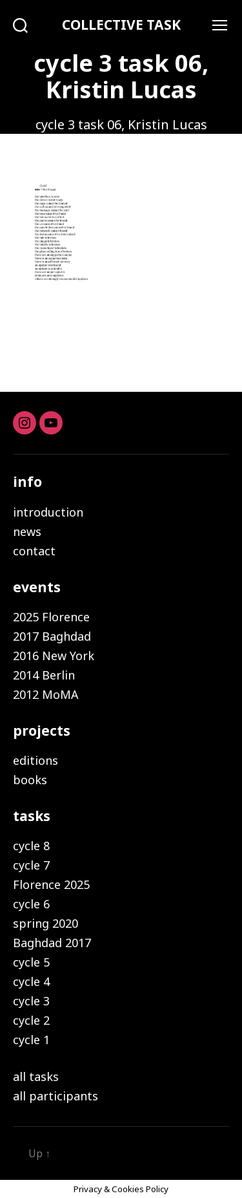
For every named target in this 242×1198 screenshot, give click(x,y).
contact (34, 551)
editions (35, 760)
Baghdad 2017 (52, 942)
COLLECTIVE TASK (121, 25)
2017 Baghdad (52, 636)
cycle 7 (31, 865)
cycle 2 (31, 1020)
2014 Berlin (44, 675)
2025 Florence (51, 617)
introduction (48, 512)
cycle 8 (31, 845)
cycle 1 (31, 1039)
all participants (55, 1096)
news (27, 531)
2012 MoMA (46, 694)
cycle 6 (31, 904)
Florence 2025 (51, 884)
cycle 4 (31, 981)
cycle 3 (31, 1001)
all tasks (36, 1076)
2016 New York (53, 655)
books (30, 779)
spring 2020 (45, 923)
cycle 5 (31, 962)
